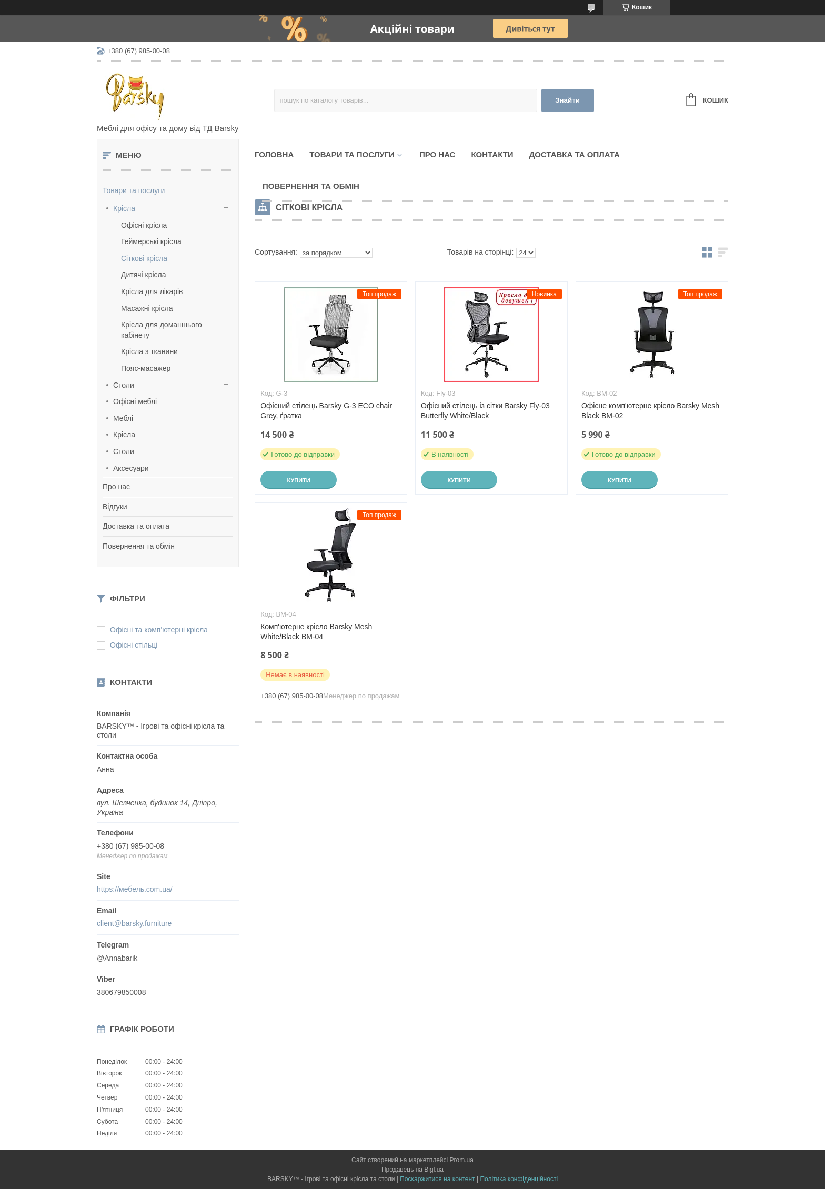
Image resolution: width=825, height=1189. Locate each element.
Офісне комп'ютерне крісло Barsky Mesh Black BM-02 (650, 410)
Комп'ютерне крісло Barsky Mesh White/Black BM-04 (316, 631)
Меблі (123, 418)
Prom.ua (462, 1160)
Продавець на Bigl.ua (412, 1169)
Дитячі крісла (143, 274)
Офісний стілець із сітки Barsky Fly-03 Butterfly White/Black (485, 410)
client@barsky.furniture (134, 923)
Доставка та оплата (136, 526)
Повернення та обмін (139, 546)
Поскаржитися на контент (437, 1179)
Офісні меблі (135, 401)
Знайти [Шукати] (567, 100)
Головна (274, 154)
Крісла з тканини (149, 351)
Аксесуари (131, 468)
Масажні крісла (147, 308)
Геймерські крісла (151, 241)
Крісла (124, 208)
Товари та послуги (134, 190)
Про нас (116, 486)
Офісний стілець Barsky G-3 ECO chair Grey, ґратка (326, 410)
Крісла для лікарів (152, 291)
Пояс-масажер (145, 368)
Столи (123, 385)
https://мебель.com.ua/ (135, 889)
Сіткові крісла (144, 258)
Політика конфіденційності (519, 1179)
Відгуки (115, 506)
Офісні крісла (144, 225)
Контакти (492, 154)
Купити (298, 480)
